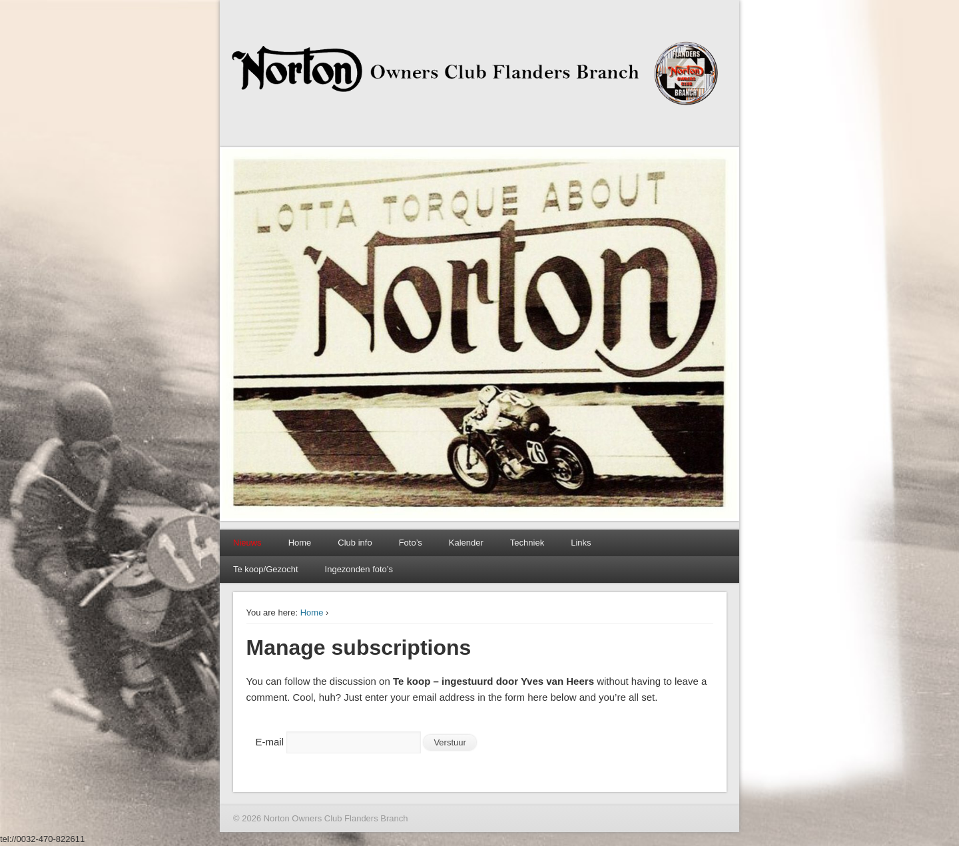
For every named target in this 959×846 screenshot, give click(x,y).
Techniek (527, 543)
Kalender (466, 543)
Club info (355, 543)
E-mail (270, 741)
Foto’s (410, 543)
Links (581, 543)
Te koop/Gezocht (265, 569)
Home (300, 543)
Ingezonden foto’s (359, 569)
